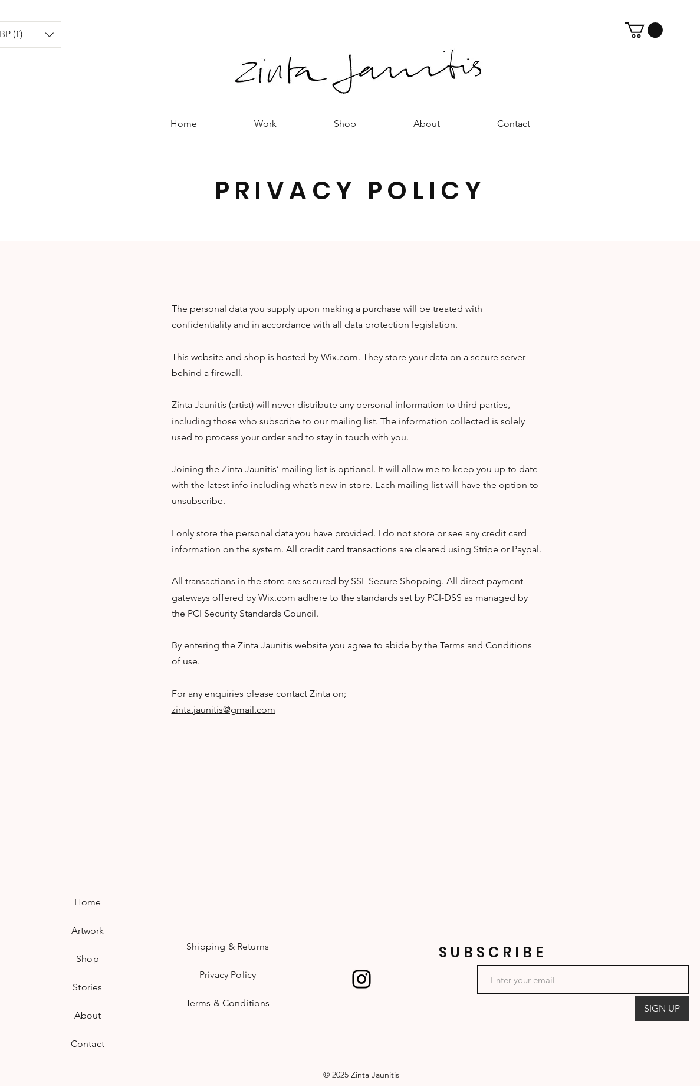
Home (87, 902)
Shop (87, 958)
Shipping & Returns (227, 946)
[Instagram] (361, 979)
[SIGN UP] (662, 1008)
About (87, 1015)
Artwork (87, 930)
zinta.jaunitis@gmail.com (223, 709)
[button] (644, 30)
